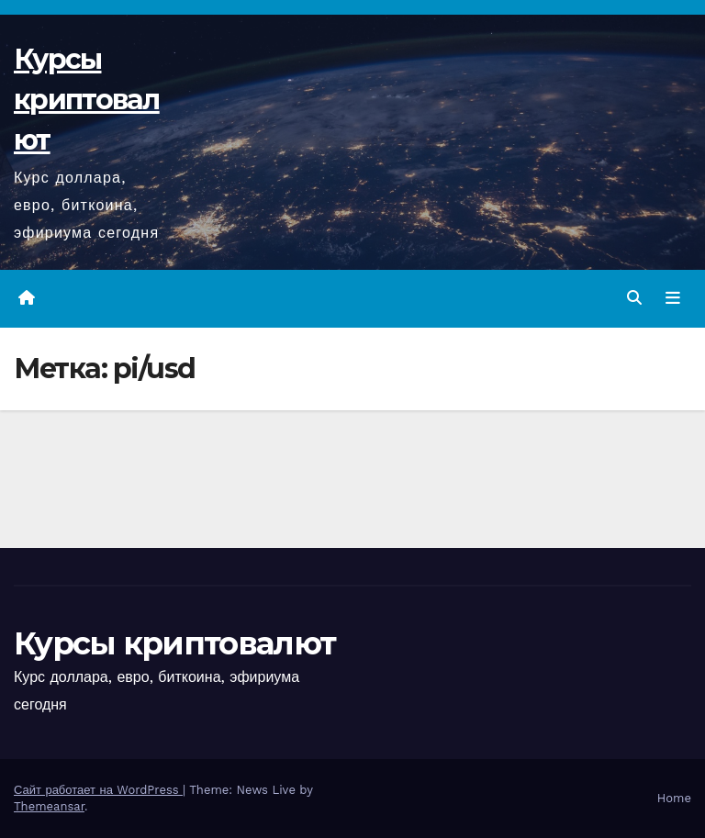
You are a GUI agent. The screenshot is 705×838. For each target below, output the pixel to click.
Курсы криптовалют (87, 99)
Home (674, 798)
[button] (634, 298)
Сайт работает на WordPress (98, 790)
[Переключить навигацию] (673, 298)
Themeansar (49, 806)
